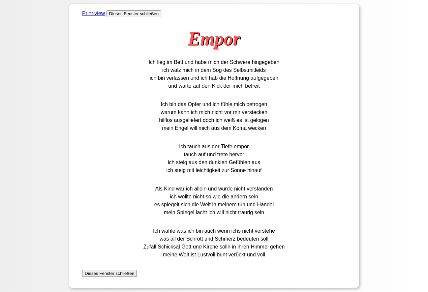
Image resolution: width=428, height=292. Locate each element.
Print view (93, 13)
